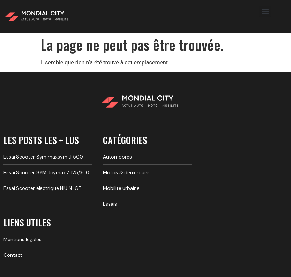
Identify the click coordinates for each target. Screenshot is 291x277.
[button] (265, 11)
